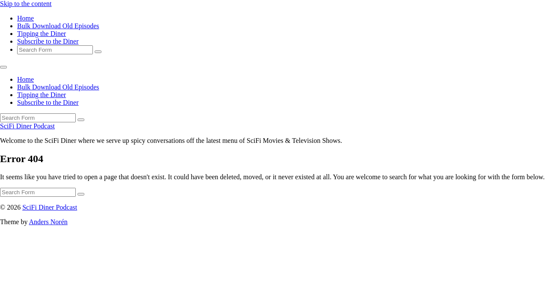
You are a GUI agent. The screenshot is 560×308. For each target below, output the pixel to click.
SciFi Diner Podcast (27, 126)
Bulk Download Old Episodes (58, 26)
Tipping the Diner (41, 33)
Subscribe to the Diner (48, 41)
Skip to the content (25, 3)
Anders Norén (48, 221)
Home (25, 18)
